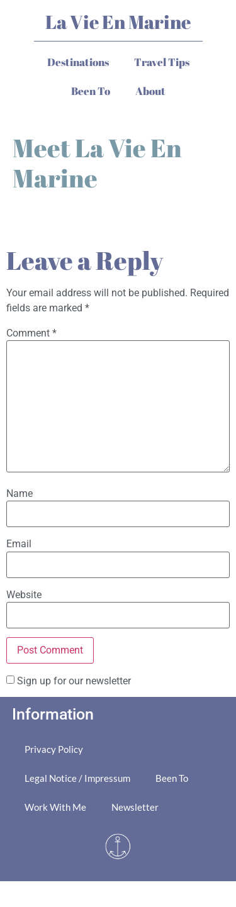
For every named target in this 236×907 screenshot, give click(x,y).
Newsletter (135, 807)
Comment (31, 333)
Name (19, 494)
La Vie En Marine (118, 22)
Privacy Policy (54, 749)
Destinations (78, 62)
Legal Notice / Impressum (77, 778)
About (150, 91)
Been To (90, 91)
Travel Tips (161, 62)
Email (18, 544)
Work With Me (55, 807)
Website (24, 595)
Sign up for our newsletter (74, 681)
